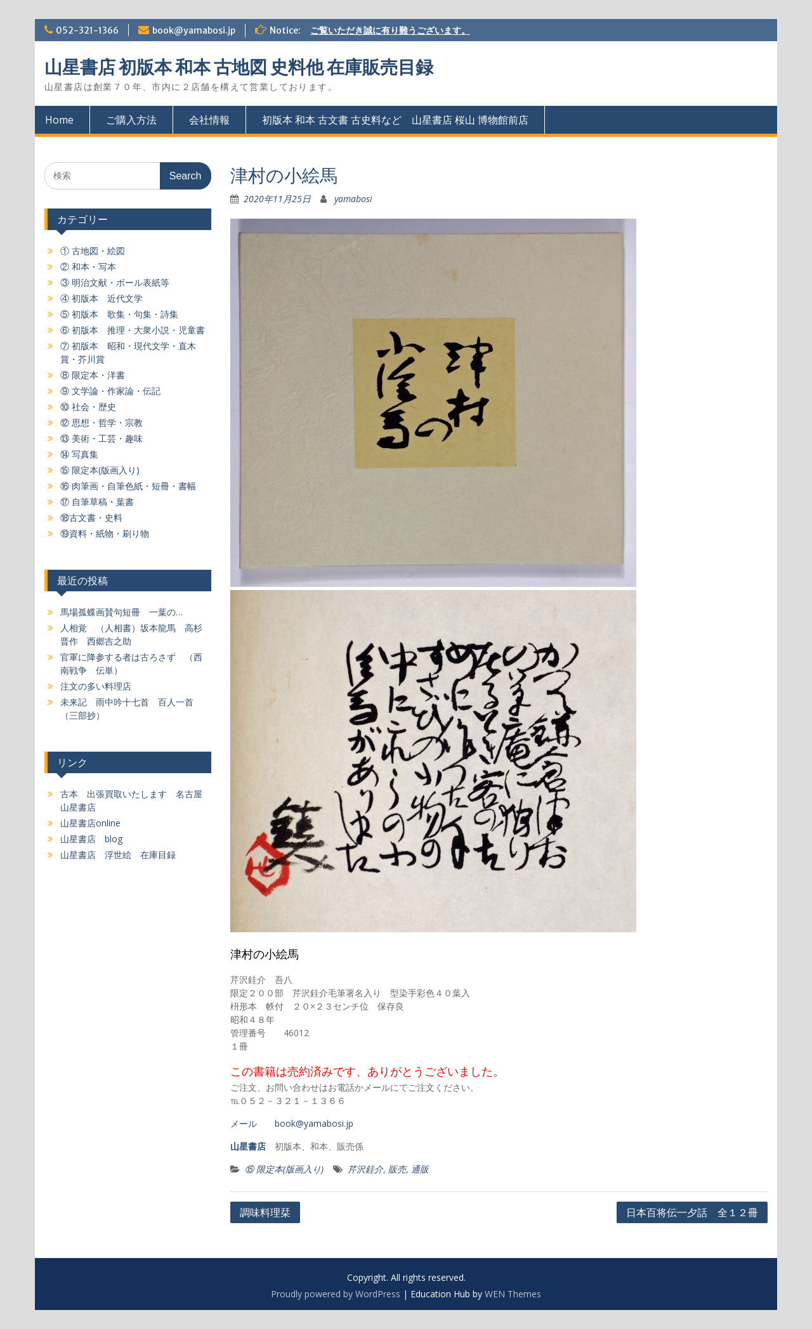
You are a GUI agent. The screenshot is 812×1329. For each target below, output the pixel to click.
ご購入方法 (131, 120)
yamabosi (353, 199)
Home (59, 120)
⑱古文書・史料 (91, 517)
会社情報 (209, 120)
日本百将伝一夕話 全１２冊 (692, 1212)
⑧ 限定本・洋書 (92, 375)
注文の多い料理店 (95, 686)
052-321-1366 (87, 30)
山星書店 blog (91, 839)
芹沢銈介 (365, 1169)
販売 (397, 1169)
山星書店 (248, 1146)
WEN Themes (513, 1294)
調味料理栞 (265, 1212)
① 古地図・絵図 (92, 251)
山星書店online (90, 823)
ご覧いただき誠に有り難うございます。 (390, 30)
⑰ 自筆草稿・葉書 (97, 502)
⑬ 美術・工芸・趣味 (101, 438)
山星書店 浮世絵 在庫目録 (118, 855)
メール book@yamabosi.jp (291, 1123)
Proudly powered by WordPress (335, 1294)
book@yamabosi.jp (193, 30)
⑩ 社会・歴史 (88, 407)
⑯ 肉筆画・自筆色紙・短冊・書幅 (128, 486)
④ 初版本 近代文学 (101, 298)
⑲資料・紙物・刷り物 (104, 533)
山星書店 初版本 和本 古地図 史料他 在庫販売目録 (238, 67)
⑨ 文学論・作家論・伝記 (110, 391)
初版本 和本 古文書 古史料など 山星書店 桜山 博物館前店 (395, 120)
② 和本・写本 (88, 266)
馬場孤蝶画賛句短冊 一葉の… (121, 612)
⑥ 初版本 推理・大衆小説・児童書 (132, 330)
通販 (420, 1169)
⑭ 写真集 (79, 454)
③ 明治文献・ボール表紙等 (114, 282)
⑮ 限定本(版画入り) (284, 1169)
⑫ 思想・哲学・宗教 (101, 422)
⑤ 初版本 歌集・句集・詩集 (119, 314)
